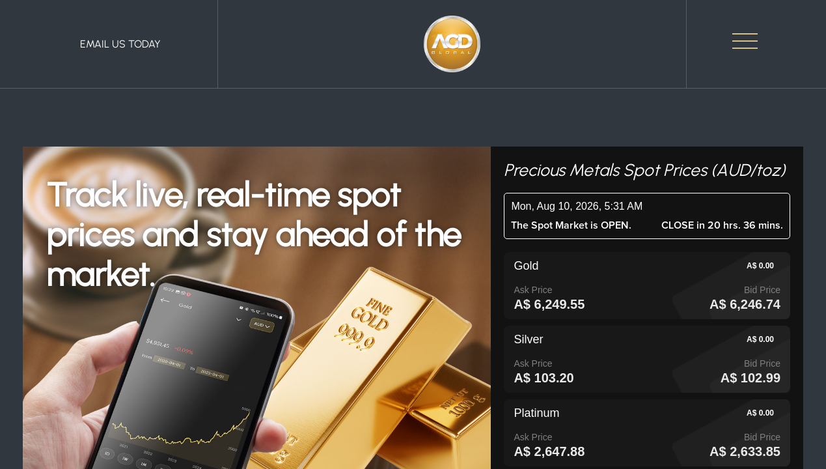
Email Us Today (120, 44)
